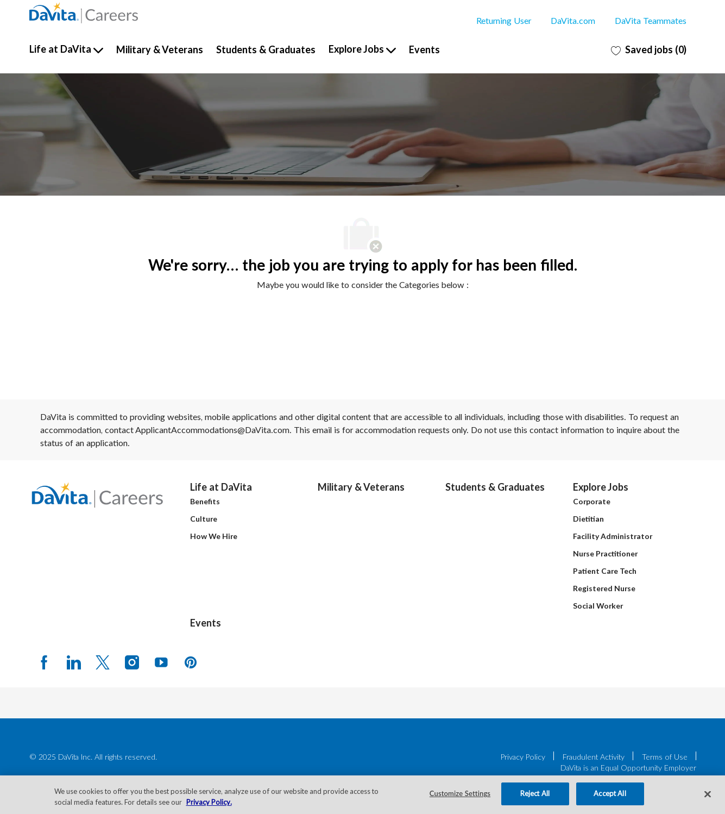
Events (424, 49)
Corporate (591, 501)
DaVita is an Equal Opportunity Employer (628, 767)
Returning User (503, 20)
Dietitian (588, 518)
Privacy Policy (523, 756)
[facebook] (44, 662)
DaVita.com (573, 20)
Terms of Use (665, 756)
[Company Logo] (83, 12)
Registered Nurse (604, 588)
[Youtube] (161, 662)
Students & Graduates (266, 49)
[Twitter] (103, 662)
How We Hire (213, 536)
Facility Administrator (612, 536)
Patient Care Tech (604, 570)
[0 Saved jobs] (648, 49)
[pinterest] (191, 662)
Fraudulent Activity (594, 756)
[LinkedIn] (73, 662)
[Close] (708, 794)
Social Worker (598, 605)
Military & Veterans (159, 49)
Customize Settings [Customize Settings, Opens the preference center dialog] (460, 793)
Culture (203, 518)
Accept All (610, 793)
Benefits (205, 501)
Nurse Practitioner (605, 553)
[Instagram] (132, 662)
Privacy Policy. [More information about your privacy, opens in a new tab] (209, 802)
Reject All (535, 793)
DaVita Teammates (650, 20)
